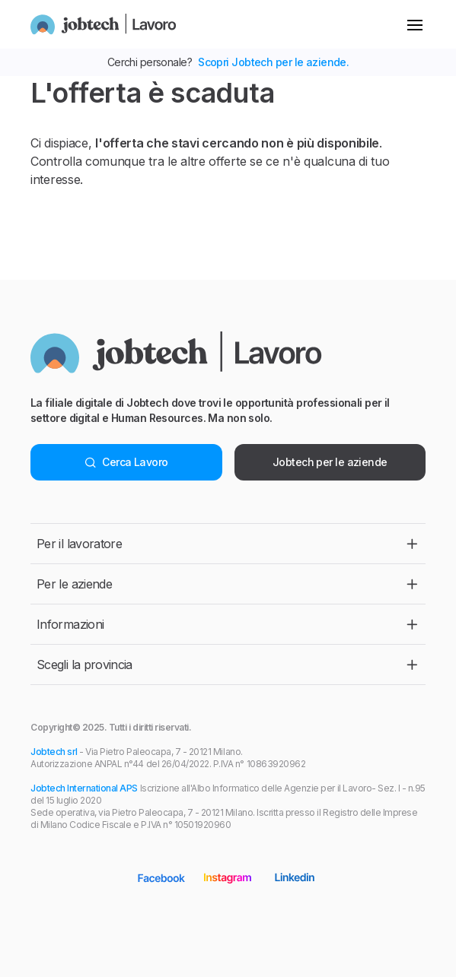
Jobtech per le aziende (330, 461)
